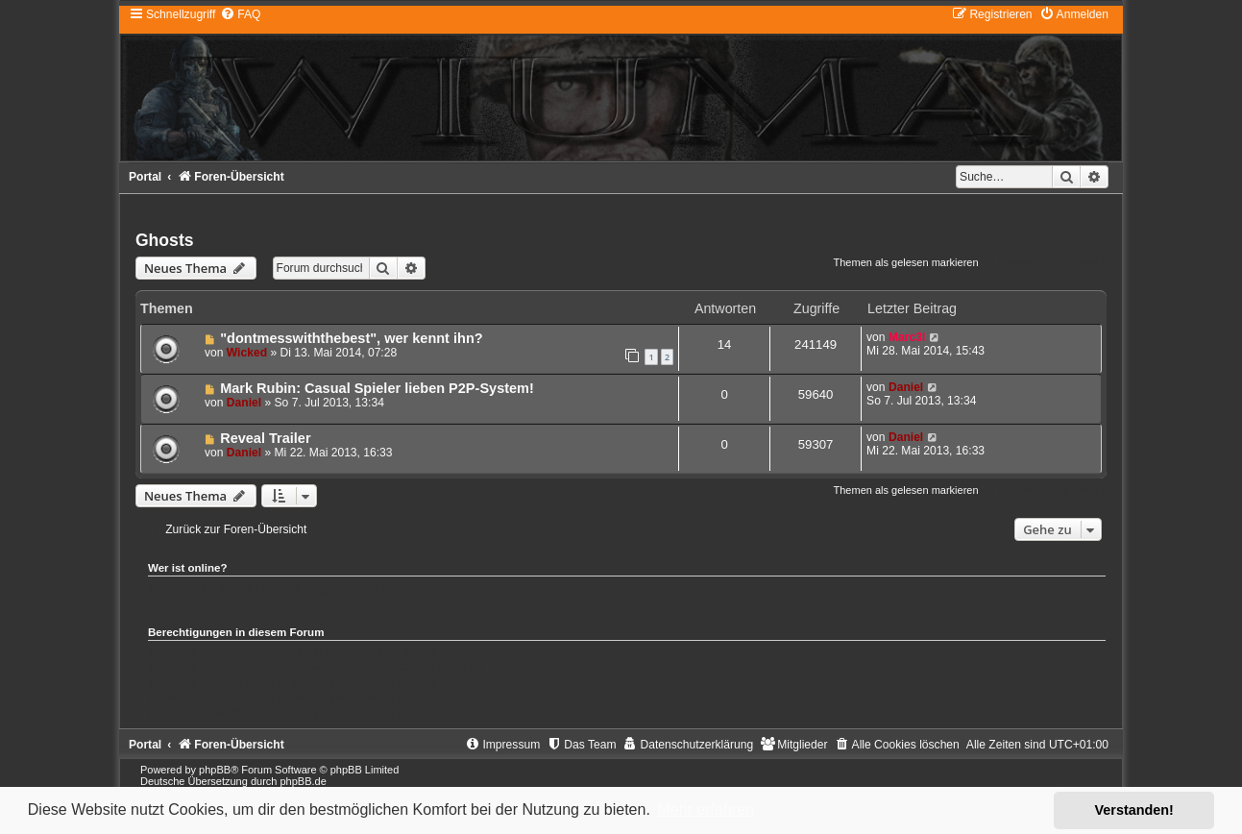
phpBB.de (303, 781)
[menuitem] (240, 14)
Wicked (247, 352)
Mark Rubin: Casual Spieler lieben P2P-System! (377, 388)
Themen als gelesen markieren (906, 262)
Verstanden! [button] (1134, 810)
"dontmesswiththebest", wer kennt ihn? (351, 338)
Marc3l (907, 337)
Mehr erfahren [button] (705, 809)
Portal (145, 177)
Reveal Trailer (265, 438)
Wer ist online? (188, 568)
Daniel (244, 402)
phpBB (215, 769)
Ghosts (164, 240)
